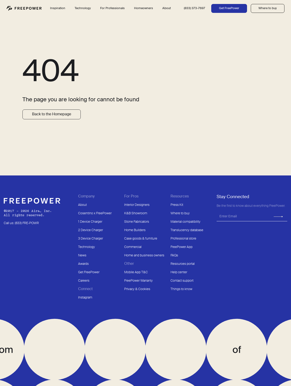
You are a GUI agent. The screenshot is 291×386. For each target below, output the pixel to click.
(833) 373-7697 (194, 8)
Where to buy (267, 8)
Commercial (133, 247)
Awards (83, 264)
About (82, 205)
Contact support (182, 280)
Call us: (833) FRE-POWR (21, 223)
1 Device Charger (90, 221)
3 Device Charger (90, 238)
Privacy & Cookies (137, 289)
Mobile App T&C (136, 272)
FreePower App (182, 247)
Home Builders (135, 230)
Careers (83, 280)
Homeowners (143, 8)
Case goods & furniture (140, 238)
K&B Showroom (135, 213)
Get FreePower (229, 8)
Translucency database (187, 230)
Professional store (183, 238)
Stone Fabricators (136, 221)
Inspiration (57, 8)
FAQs (174, 255)
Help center (179, 272)
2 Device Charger (90, 230)
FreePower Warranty (138, 280)
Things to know (181, 289)
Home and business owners (144, 255)
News (82, 255)
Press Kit (177, 205)
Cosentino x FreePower (95, 213)
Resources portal (183, 264)
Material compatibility (185, 221)
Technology (86, 247)
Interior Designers (136, 205)
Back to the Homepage (51, 114)
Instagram (85, 297)
